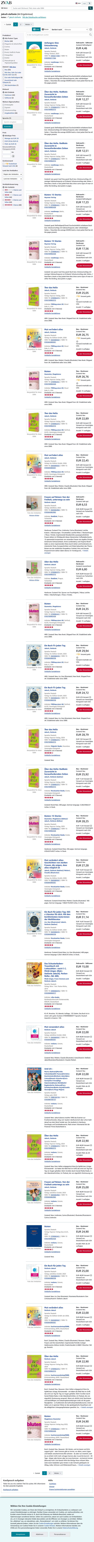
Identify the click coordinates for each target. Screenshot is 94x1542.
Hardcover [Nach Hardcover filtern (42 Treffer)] (9, 95)
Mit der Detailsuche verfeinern (34, 17)
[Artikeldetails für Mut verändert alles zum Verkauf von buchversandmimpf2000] (34, 1316)
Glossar (51, 1486)
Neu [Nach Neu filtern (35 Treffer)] (7, 70)
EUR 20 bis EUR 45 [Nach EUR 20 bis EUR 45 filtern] (11, 141)
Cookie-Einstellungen (46, 1523)
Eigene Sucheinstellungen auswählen (62, 1489)
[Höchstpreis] (7, 156)
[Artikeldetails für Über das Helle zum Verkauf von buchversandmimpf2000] (34, 1366)
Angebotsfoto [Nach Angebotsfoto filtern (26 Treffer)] (10, 113)
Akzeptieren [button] (20, 1534)
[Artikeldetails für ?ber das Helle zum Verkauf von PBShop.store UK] (34, 422)
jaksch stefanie (15, 17)
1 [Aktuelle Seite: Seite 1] (15, 24)
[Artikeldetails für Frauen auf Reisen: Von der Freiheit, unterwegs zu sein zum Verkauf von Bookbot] (34, 503)
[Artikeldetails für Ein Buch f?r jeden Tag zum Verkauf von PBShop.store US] (34, 655)
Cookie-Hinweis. (49, 1526)
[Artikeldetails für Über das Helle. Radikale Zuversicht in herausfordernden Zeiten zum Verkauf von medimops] (34, 101)
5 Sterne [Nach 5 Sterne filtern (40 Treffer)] (13, 205)
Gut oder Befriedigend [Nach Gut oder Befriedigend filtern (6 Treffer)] (12, 77)
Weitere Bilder (34, 516)
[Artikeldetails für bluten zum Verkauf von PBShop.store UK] (34, 612)
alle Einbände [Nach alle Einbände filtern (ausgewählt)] (9, 92)
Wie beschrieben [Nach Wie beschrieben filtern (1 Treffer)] (10, 85)
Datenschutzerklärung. (70, 1528)
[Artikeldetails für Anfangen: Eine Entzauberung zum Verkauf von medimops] (34, 52)
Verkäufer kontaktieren (52, 71)
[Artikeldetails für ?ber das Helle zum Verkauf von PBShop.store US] (34, 296)
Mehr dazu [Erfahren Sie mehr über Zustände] (12, 67)
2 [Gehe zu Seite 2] (20, 24)
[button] (90, 35)
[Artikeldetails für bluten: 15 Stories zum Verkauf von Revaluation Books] (34, 825)
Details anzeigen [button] (87, 1407)
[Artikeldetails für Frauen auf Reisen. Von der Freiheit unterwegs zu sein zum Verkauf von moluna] (34, 1191)
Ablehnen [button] (39, 1534)
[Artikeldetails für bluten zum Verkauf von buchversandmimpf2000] (34, 1426)
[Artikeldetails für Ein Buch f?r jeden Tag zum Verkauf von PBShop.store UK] (34, 697)
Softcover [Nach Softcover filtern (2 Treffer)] (8, 98)
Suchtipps (52, 1484)
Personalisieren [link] (60, 1534)
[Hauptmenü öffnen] (5, 8)
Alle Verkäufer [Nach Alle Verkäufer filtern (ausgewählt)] (10, 187)
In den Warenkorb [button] (84, 65)
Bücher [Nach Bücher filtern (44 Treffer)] (8, 41)
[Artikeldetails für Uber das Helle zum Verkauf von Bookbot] (34, 568)
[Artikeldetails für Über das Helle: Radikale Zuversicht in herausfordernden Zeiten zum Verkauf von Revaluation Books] (34, 778)
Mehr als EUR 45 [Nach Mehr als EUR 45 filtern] (10, 144)
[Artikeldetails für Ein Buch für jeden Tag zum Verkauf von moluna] (34, 1272)
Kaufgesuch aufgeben (10, 1490)
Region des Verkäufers (11, 174)
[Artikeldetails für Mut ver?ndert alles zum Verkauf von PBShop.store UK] (34, 463)
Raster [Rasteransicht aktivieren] (45, 29)
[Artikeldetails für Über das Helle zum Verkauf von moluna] (34, 1146)
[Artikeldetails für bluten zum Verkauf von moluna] (34, 1236)
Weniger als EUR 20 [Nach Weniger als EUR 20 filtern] (11, 138)
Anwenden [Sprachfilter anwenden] (7, 126)
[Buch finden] (90, 8)
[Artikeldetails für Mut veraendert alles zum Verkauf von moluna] (34, 1033)
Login (84, 3)
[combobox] (50, 8)
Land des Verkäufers (10, 179)
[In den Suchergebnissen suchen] (59, 35)
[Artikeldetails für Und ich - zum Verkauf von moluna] (34, 1079)
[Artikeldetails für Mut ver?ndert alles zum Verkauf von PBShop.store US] (34, 338)
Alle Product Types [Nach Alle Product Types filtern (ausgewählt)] (10, 38)
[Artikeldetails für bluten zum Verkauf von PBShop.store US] (34, 380)
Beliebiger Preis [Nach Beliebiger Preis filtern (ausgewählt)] (9, 135)
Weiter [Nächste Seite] (27, 24)
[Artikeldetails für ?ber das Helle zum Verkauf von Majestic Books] (34, 738)
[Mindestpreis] (7, 152)
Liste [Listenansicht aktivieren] (36, 29)
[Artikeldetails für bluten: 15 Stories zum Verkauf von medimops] (34, 203)
